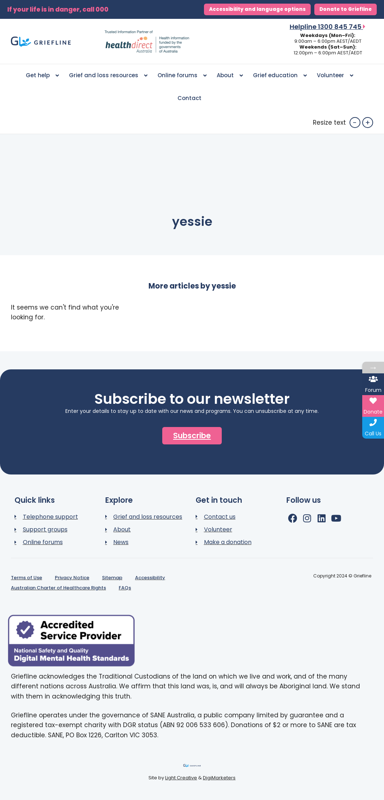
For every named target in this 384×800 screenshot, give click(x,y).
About (230, 75)
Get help (42, 75)
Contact (189, 98)
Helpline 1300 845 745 (327, 26)
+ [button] (367, 122)
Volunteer (335, 75)
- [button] (355, 122)
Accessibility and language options (257, 9)
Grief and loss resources (108, 75)
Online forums (182, 75)
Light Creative (181, 777)
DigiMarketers (219, 777)
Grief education (280, 75)
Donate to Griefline (345, 9)
